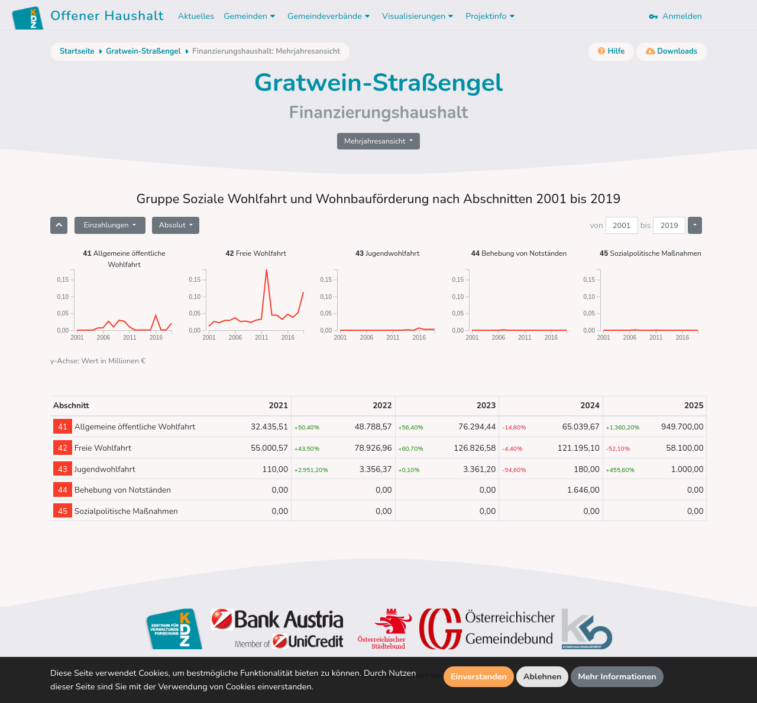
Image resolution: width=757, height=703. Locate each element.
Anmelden (675, 16)
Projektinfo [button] (491, 16)
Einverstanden (479, 676)
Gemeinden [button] (251, 16)
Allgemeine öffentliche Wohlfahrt (124, 258)
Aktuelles (196, 16)
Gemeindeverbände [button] (330, 16)
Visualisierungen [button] (419, 16)
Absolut (173, 225)
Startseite (77, 51)
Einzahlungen (106, 225)
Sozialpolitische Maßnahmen (650, 253)
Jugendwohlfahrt (387, 253)
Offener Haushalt (107, 18)
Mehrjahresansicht (375, 141)
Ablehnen (542, 676)
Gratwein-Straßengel (143, 51)
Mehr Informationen (617, 676)
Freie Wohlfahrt (255, 253)
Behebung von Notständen (519, 253)
